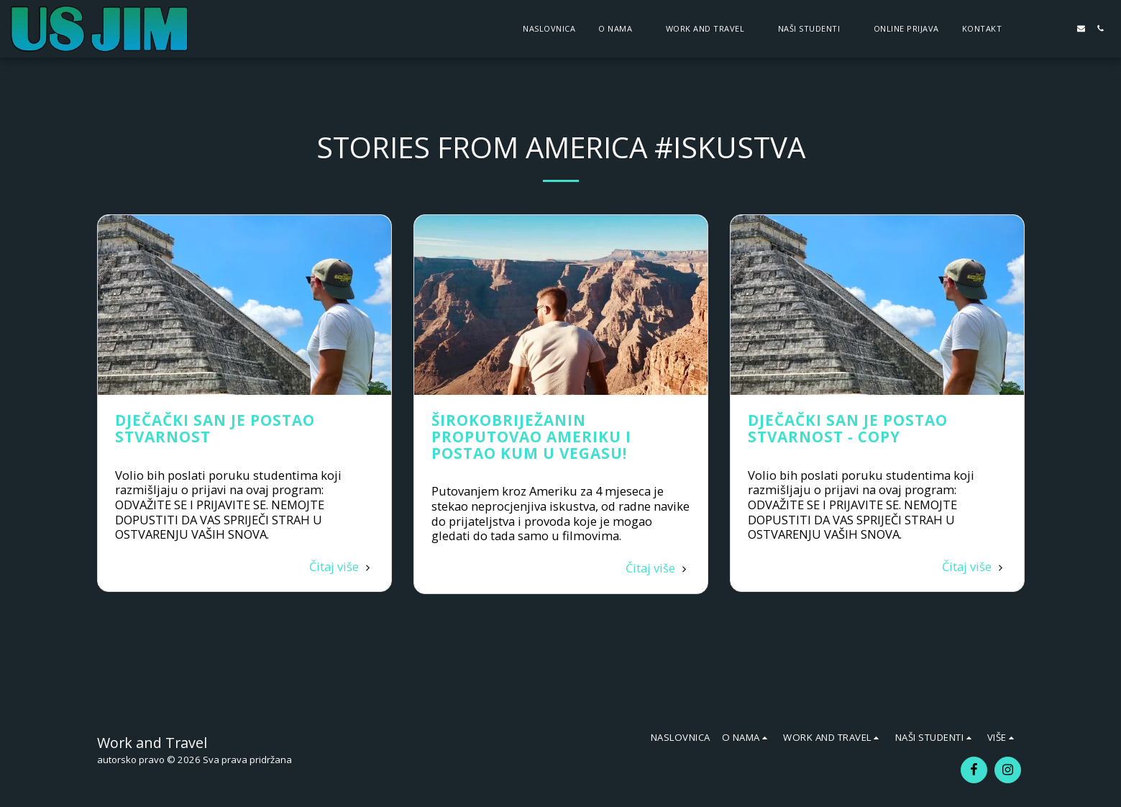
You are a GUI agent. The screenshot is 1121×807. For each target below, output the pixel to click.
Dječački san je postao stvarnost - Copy (848, 428)
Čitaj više (341, 566)
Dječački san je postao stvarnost (215, 428)
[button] (620, 28)
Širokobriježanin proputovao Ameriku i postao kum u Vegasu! (531, 436)
